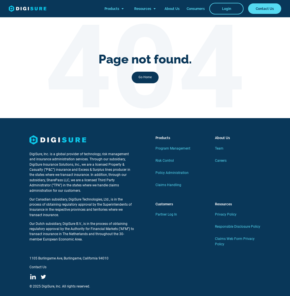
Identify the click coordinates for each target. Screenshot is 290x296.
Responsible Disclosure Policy (237, 227)
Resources (145, 8)
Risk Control (164, 161)
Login (226, 9)
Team (219, 148)
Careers (221, 161)
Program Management (172, 148)
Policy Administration (172, 173)
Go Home (145, 77)
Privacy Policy (225, 214)
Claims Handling (168, 185)
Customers (164, 204)
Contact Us (265, 9)
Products (114, 8)
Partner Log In (166, 214)
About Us (172, 9)
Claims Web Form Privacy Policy (235, 241)
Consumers (196, 9)
